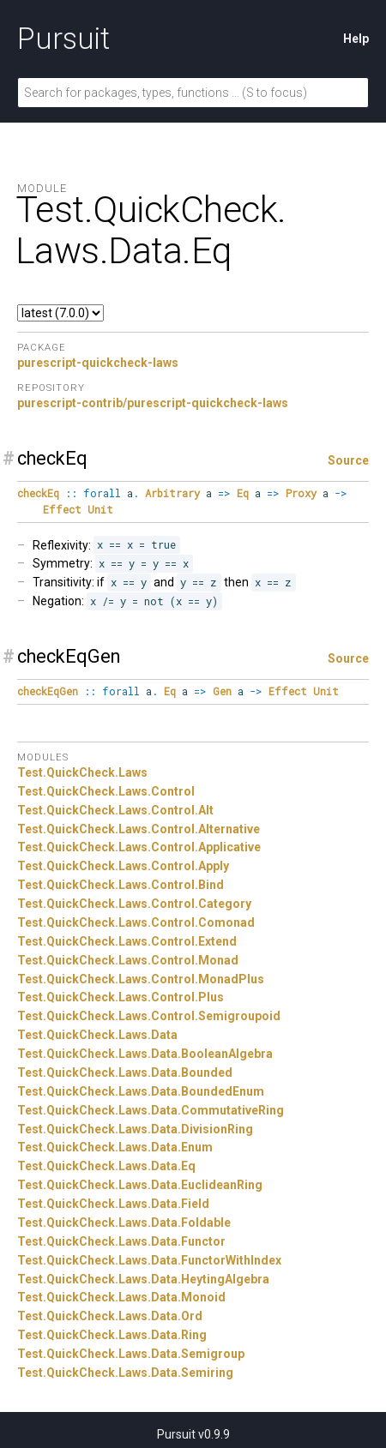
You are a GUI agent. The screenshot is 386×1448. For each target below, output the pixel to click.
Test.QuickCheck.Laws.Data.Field (113, 1204)
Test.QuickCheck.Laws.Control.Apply (123, 866)
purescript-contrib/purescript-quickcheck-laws (152, 403)
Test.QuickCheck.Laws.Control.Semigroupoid (148, 1016)
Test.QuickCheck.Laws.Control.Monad (127, 960)
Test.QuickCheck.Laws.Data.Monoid (121, 1297)
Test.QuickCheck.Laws (82, 772)
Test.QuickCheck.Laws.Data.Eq (106, 1166)
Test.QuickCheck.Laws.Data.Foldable (124, 1222)
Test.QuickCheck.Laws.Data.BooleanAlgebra (145, 1053)
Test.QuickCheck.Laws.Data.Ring (112, 1335)
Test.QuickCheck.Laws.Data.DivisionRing (135, 1129)
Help (356, 38)
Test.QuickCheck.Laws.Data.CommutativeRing (150, 1110)
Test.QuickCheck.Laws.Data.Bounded (124, 1072)
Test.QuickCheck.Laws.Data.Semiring (125, 1372)
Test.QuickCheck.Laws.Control (106, 791)
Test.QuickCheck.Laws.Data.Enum (115, 1147)
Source (348, 460)
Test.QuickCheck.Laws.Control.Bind (120, 885)
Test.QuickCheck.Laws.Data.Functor (121, 1241)
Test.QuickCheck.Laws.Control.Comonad (136, 922)
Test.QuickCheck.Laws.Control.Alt (115, 810)
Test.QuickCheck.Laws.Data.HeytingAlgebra (143, 1279)
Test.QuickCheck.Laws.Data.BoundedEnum (140, 1091)
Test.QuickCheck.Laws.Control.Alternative (138, 829)
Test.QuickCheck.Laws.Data (97, 1035)
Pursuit (63, 38)
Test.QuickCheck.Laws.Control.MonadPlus (140, 979)
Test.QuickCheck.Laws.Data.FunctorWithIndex (149, 1260)
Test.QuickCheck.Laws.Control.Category (134, 903)
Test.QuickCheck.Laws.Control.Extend (127, 941)
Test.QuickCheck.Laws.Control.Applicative (139, 847)
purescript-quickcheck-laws (97, 363)
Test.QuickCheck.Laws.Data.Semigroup (130, 1354)
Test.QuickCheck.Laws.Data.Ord (109, 1316)
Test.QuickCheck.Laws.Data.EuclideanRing (139, 1185)
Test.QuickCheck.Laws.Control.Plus (120, 997)
